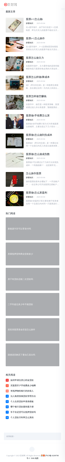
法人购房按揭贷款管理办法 (23, 396)
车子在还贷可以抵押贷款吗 (23, 412)
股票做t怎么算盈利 (36, 192)
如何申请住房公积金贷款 (22, 380)
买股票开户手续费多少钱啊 (23, 385)
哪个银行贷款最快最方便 (22, 407)
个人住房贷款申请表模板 (22, 401)
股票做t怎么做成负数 (38, 154)
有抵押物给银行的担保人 (22, 391)
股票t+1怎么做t (34, 19)
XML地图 (34, 458)
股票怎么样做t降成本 (38, 77)
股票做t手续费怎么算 (38, 115)
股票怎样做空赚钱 (36, 96)
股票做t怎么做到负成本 (39, 135)
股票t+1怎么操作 (35, 38)
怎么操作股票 (33, 173)
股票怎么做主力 (35, 57)
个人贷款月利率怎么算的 (22, 417)
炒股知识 (29, 23)
